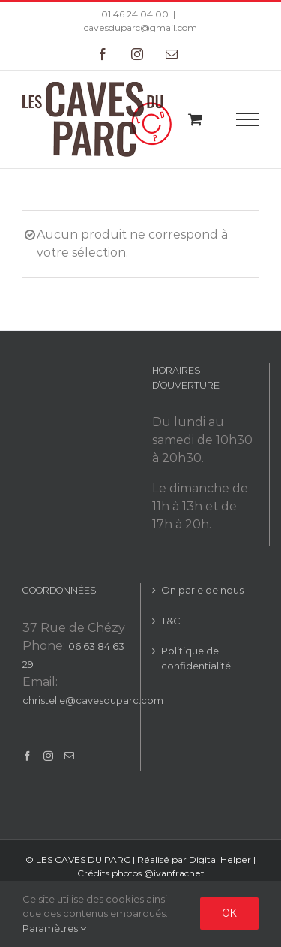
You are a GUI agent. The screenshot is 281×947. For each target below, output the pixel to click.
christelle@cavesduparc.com (92, 700)
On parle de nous (202, 590)
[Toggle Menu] (248, 119)
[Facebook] (27, 756)
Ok (229, 913)
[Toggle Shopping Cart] (195, 119)
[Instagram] (48, 756)
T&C (171, 621)
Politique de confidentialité (196, 658)
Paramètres (54, 928)
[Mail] (69, 756)
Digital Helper (220, 859)
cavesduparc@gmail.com (140, 27)
